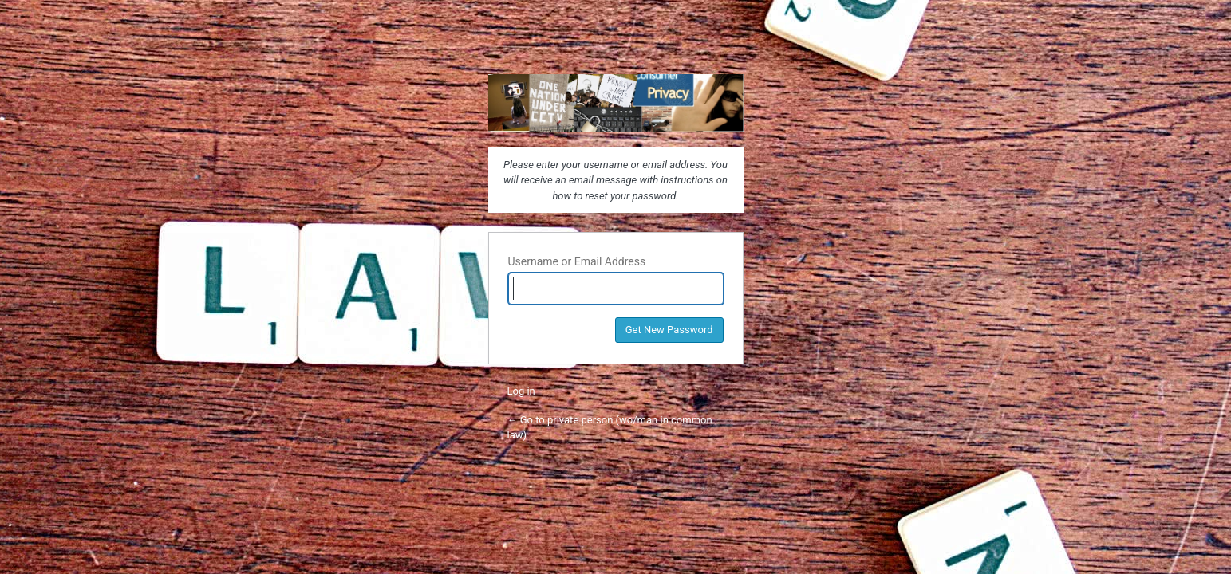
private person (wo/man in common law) (616, 103)
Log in (521, 391)
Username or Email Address (577, 261)
